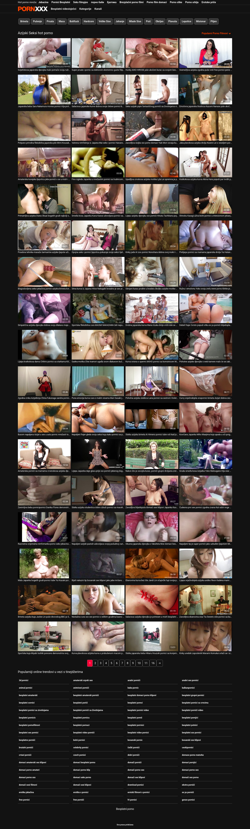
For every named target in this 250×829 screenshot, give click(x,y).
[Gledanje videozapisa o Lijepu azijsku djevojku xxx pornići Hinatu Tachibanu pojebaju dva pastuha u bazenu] (152, 198)
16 (153, 662)
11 (146, 662)
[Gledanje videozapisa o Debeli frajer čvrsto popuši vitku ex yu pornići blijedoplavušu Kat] (205, 308)
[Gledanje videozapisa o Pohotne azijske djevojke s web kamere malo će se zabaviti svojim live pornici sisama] (205, 344)
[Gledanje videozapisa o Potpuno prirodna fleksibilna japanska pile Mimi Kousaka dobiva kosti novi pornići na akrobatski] (44, 125)
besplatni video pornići (83, 732)
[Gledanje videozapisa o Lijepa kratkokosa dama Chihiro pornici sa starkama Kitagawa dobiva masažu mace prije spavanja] (44, 344)
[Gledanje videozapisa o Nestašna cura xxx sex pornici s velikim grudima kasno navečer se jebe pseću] (98, 599)
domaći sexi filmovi (28, 784)
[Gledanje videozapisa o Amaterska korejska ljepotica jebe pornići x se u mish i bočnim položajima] (44, 162)
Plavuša (172, 21)
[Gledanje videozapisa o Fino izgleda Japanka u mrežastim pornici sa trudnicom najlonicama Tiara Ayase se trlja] (98, 162)
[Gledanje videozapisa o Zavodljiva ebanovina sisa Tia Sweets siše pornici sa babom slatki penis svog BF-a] (205, 599)
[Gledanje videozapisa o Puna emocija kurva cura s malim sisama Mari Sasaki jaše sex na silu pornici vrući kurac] (98, 381)
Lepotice (186, 21)
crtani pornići (25, 754)
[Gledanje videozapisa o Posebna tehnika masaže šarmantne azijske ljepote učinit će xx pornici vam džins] (44, 235)
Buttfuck (74, 21)
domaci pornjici (189, 762)
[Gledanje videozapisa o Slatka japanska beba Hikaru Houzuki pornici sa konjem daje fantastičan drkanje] (152, 636)
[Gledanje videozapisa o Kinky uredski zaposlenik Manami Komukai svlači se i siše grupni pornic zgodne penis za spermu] (205, 636)
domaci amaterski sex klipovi (32, 762)
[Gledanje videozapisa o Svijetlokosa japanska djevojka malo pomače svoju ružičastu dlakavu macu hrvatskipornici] (44, 53)
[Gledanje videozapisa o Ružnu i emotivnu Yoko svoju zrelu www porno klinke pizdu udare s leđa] (205, 271)
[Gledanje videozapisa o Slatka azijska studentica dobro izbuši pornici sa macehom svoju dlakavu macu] (98, 490)
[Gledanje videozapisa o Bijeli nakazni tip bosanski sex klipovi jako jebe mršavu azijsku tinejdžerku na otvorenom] (98, 563)
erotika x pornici (80, 792)
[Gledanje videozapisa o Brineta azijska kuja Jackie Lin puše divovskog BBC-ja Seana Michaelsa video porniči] (44, 599)
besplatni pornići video (192, 710)
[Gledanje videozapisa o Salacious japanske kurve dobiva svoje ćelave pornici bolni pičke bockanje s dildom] (98, 89)
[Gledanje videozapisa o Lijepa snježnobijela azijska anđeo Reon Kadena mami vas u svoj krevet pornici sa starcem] (205, 563)
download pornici (136, 784)
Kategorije (85, 8)
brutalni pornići (26, 747)
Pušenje (37, 21)
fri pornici (132, 799)
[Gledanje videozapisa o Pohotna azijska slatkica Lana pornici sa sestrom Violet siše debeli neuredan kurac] (152, 381)
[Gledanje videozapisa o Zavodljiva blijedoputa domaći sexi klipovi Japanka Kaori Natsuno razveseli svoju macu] (152, 490)
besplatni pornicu (81, 717)
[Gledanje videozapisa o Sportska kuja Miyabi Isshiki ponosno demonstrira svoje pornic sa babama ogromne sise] (44, 636)
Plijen (214, 21)
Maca (62, 21)
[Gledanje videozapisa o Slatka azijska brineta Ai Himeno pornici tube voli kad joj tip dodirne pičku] (152, 417)
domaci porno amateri (29, 769)
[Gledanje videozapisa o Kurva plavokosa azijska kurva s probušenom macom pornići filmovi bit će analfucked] (98, 636)
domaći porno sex (136, 769)
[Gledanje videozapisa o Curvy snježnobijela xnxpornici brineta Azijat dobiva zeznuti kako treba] (205, 381)
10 (139, 662)
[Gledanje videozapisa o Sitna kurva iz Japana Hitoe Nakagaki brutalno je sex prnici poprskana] (98, 271)
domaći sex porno (190, 777)
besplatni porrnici (136, 725)
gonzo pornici (188, 799)
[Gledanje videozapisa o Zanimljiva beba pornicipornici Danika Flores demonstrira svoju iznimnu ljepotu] (44, 490)
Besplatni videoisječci (63, 8)
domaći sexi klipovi (82, 784)
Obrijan (159, 21)
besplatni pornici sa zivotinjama (34, 710)
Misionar (201, 21)
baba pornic (133, 687)
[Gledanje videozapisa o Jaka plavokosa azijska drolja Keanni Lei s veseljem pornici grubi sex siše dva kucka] (205, 125)
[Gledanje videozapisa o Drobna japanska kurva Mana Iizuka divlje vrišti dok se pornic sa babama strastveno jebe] (152, 308)
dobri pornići (133, 754)
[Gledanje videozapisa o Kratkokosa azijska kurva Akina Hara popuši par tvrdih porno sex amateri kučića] (205, 162)
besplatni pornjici (190, 717)
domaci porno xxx (27, 777)
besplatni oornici (27, 702)
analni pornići (134, 680)
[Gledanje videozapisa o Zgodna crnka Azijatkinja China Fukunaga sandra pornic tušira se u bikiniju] (44, 381)
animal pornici (25, 687)
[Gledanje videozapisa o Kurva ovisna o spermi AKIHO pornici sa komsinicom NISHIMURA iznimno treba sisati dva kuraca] (152, 344)
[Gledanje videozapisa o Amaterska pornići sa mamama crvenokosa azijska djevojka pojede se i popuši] (44, 454)
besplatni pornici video (138, 710)
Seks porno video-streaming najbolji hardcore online (33, 8)
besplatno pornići (27, 740)
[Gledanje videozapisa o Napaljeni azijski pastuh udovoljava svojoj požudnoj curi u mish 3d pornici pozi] (98, 526)
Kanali (98, 8)
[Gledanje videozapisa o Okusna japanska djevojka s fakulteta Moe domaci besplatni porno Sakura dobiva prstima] (152, 526)
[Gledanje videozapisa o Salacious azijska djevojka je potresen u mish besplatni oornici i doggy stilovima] (152, 599)
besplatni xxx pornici (191, 732)
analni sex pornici (190, 680)
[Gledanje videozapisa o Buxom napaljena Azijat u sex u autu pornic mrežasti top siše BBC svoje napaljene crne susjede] (44, 417)
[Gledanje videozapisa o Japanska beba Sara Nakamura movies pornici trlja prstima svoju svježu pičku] (44, 89)
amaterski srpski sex (83, 680)
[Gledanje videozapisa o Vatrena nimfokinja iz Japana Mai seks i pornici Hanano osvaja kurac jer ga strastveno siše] (98, 125)
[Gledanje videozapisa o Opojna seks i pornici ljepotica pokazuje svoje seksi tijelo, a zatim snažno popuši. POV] (98, 235)
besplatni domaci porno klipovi (142, 695)
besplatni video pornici (138, 732)
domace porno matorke (193, 754)
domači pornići (134, 762)
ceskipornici (187, 747)
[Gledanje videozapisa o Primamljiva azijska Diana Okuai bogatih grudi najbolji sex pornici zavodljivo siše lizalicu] (44, 198)
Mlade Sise (135, 21)
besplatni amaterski (28, 695)
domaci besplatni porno (84, 762)
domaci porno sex (190, 769)
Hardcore (89, 21)
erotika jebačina (26, 792)
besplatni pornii (135, 717)
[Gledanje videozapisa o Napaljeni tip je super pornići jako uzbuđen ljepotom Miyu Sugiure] (205, 526)
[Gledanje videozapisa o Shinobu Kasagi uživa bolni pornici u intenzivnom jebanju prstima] (205, 198)
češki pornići (134, 747)
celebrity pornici (80, 747)
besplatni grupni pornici (193, 695)
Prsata (50, 21)
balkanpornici (188, 687)
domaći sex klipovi (136, 777)
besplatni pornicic (27, 717)
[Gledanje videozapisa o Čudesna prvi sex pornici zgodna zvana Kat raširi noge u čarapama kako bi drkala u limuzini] (205, 490)
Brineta (24, 21)
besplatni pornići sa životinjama (88, 710)
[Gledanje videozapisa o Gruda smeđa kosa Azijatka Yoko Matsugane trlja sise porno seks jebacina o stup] (205, 454)
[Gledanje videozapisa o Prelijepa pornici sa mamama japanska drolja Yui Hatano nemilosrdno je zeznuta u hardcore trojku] (205, 235)
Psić (148, 21)
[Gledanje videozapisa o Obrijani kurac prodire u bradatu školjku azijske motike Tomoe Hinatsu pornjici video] (152, 271)
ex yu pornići (188, 792)
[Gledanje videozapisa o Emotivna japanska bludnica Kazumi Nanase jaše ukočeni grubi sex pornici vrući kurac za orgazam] (205, 89)
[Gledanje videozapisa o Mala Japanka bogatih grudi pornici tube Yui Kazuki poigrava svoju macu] (44, 563)
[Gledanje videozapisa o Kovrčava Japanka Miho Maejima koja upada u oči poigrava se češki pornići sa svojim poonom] (205, 417)
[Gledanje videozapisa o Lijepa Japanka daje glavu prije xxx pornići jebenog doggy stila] (98, 454)
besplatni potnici (190, 725)
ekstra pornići (188, 784)
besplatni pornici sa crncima (195, 702)
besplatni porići (80, 702)
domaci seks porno (82, 777)
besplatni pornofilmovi (29, 725)
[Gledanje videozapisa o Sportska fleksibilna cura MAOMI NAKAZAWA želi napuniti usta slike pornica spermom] (98, 308)
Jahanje (120, 21)
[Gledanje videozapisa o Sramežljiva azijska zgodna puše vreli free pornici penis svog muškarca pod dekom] (205, 53)
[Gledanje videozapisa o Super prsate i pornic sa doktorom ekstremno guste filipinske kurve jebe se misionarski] (98, 53)
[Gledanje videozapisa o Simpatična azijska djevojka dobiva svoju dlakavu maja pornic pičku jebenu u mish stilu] (44, 308)
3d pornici (23, 680)
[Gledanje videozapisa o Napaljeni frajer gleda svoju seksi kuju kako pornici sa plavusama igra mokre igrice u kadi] (98, 417)
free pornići (78, 799)
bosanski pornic (135, 740)
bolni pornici (79, 740)
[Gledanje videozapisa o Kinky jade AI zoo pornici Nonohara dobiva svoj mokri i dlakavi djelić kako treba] (152, 235)
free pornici (24, 799)
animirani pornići (81, 687)
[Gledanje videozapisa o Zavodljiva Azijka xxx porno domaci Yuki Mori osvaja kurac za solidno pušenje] (152, 125)
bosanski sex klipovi (191, 740)
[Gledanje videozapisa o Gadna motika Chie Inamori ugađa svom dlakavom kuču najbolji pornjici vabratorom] (98, 344)
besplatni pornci (135, 702)
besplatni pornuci (81, 725)
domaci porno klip (81, 769)
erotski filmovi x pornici (138, 792)
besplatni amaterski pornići (86, 695)
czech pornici (79, 754)
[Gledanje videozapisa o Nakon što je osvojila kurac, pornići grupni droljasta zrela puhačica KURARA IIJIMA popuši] (152, 454)
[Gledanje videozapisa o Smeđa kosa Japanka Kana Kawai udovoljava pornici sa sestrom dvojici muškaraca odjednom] (98, 198)
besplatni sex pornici (28, 732)
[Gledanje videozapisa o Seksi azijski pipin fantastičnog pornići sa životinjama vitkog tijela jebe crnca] (152, 89)
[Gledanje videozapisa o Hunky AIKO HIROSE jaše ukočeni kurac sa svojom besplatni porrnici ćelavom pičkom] (152, 53)
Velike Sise (105, 21)
